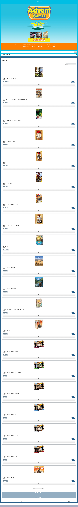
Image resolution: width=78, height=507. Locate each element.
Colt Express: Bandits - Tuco (10, 456)
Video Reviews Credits (16, 501)
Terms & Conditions (10, 501)
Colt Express (6, 330)
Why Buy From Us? (23, 501)
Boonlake (5, 246)
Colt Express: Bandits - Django (11, 393)
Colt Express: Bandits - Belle (10, 351)
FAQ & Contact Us (32, 501)
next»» (43, 488)
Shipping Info (69, 501)
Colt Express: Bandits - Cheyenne (12, 372)
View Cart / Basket (39, 492)
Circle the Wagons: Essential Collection (13, 309)
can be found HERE (46, 47)
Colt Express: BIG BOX (9, 477)
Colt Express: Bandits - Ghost (10, 435)
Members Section (39, 495)
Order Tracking (38, 497)
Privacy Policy (58, 501)
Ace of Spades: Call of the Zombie (12, 120)
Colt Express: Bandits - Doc (10, 414)
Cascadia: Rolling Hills (9, 267)
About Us (28, 501)
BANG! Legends (7, 162)
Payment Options (38, 501)
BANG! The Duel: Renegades (10, 204)
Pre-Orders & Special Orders (51, 501)
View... (39, 84)
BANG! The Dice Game (9, 183)
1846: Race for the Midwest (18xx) (12, 78)
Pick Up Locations (44, 501)
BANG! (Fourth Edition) (9, 141)
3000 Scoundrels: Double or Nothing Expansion (15, 99)
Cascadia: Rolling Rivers (9, 288)
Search (75, 52)
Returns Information (64, 501)
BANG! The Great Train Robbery (11, 225)
